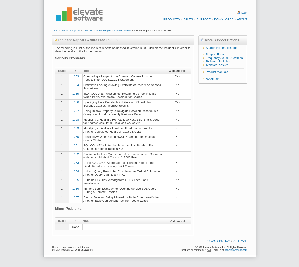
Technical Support (70, 30)
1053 (75, 76)
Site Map (240, 240)
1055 (75, 93)
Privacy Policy (218, 240)
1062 (75, 154)
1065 (75, 180)
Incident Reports (122, 30)
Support (204, 19)
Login (244, 12)
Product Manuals (217, 72)
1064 (75, 171)
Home (55, 30)
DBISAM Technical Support (97, 30)
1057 (75, 111)
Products (171, 19)
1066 (75, 188)
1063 (75, 162)
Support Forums (216, 54)
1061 (75, 145)
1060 (75, 136)
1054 (75, 85)
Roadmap (212, 78)
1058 (75, 119)
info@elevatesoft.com (235, 250)
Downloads (223, 19)
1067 (75, 197)
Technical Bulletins (218, 61)
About (242, 19)
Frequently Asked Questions (224, 58)
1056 (75, 102)
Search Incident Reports (221, 47)
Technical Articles (217, 65)
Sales (188, 19)
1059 (75, 128)
